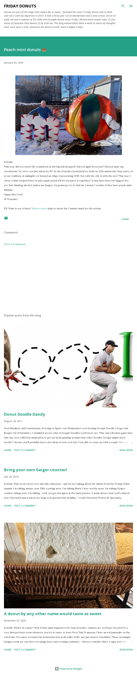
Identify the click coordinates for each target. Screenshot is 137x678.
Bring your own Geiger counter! (35, 469)
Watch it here (39, 208)
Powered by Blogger (68, 668)
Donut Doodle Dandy (24, 414)
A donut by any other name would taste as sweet (53, 613)
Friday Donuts (20, 6)
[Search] (123, 6)
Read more (126, 450)
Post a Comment (14, 244)
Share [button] (125, 219)
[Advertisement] (68, 280)
